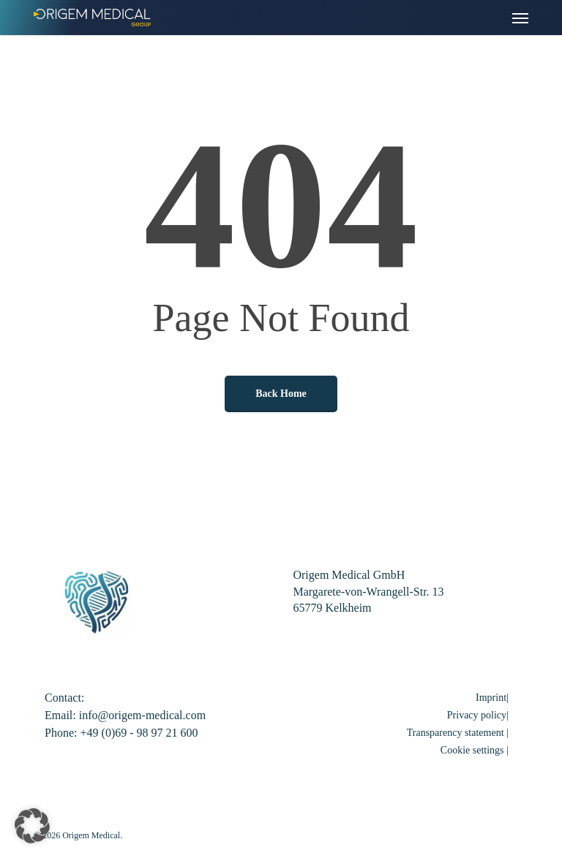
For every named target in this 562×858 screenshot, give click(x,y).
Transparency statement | (458, 732)
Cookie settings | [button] (475, 750)
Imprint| (492, 697)
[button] (520, 17)
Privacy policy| (478, 715)
